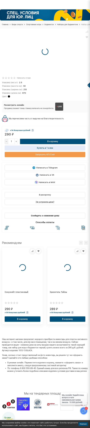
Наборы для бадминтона (67, 24)
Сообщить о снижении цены (45, 216)
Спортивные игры (33, 24)
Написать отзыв (24, 78)
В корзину (52, 141)
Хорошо (83, 424)
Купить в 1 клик (45, 148)
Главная (5, 24)
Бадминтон (49, 24)
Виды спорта (17, 24)
